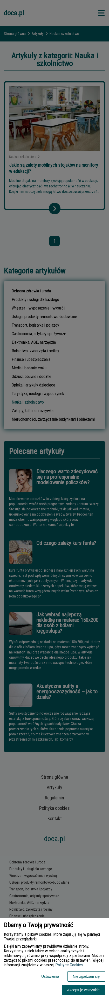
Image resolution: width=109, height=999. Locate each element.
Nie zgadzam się (86, 976)
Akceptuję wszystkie (83, 990)
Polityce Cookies (69, 964)
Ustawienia (50, 976)
